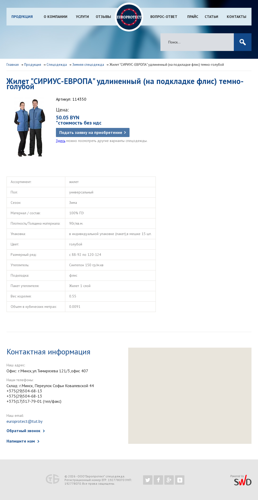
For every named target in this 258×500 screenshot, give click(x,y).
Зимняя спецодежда (88, 64)
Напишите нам (21, 441)
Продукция (22, 16)
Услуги (82, 16)
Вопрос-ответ (163, 16)
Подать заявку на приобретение (90, 132)
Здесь (60, 140)
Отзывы (103, 16)
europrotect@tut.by (24, 421)
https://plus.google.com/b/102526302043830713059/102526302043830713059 (169, 480)
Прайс (192, 16)
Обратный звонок (23, 430)
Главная (13, 64)
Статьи (211, 16)
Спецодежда (57, 64)
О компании (55, 16)
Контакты (236, 16)
